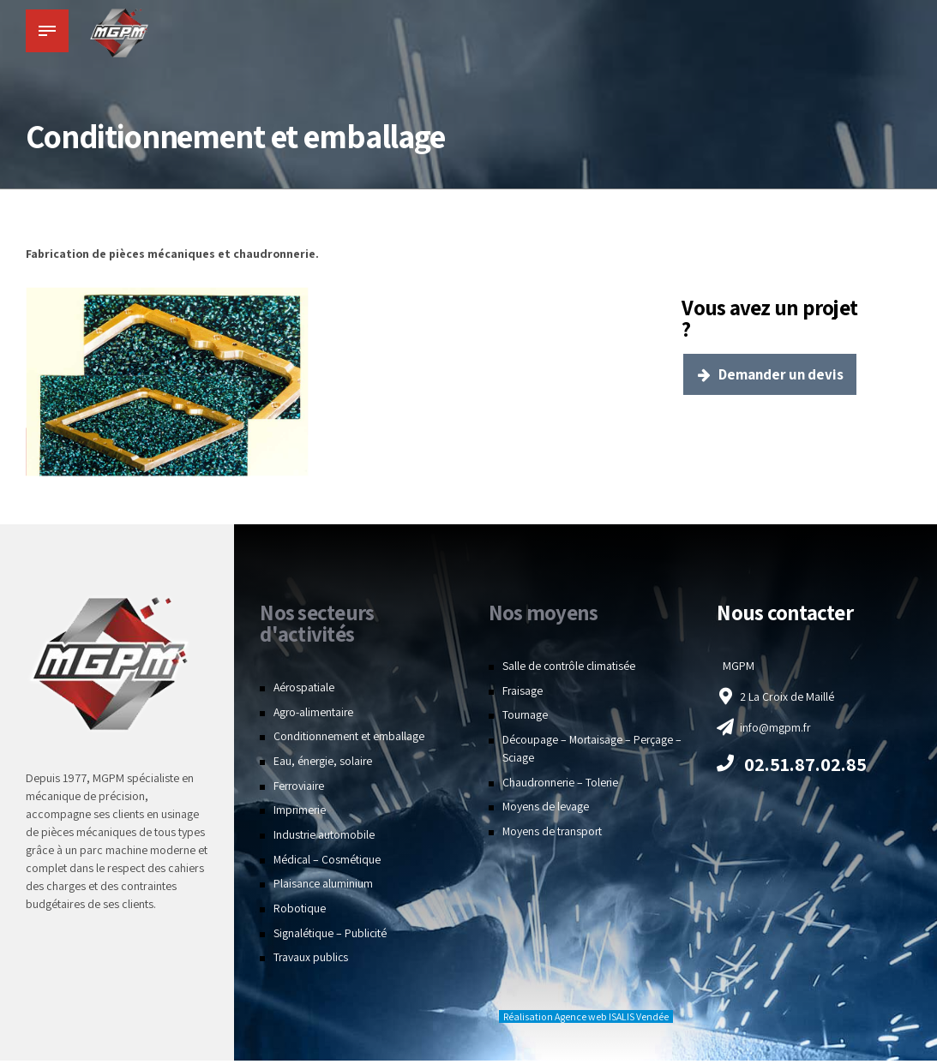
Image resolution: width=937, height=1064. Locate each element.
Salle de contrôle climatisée (570, 670)
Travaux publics (311, 961)
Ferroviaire (300, 790)
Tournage (525, 718)
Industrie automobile (324, 838)
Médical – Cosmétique (327, 863)
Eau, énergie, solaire (323, 765)
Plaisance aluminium (323, 887)
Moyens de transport (553, 835)
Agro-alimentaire (314, 715)
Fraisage (523, 694)
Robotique (299, 912)
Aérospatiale (304, 691)
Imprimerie (300, 814)
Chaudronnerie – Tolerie (561, 786)
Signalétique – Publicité (330, 937)
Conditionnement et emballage (348, 740)
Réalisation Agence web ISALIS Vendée (586, 1020)
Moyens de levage (546, 810)
